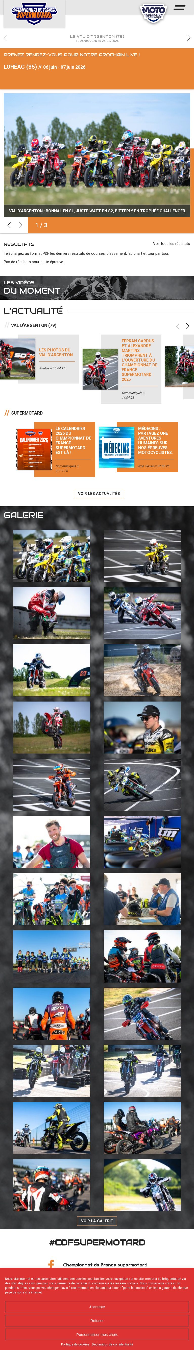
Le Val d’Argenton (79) (97, 38)
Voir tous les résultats (171, 247)
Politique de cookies (75, 1344)
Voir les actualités (99, 497)
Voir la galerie (97, 1224)
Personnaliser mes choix (96, 1334)
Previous (5, 38)
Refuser (97, 1320)
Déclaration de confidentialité (112, 1344)
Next (189, 38)
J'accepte (97, 1307)
